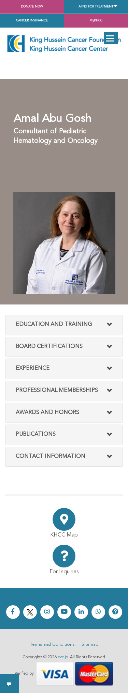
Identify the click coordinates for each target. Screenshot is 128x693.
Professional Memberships (57, 390)
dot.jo (63, 657)
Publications (36, 434)
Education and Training (54, 324)
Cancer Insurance (32, 20)
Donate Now (32, 6)
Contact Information (50, 456)
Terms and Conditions (52, 644)
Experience (32, 368)
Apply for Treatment (96, 6)
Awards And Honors (47, 412)
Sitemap (90, 644)
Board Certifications (49, 346)
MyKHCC (95, 20)
